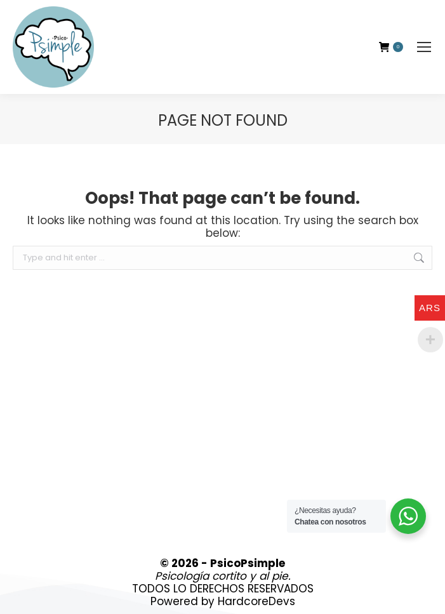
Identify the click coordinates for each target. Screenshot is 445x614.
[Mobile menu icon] (424, 47)
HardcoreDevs (256, 601)
